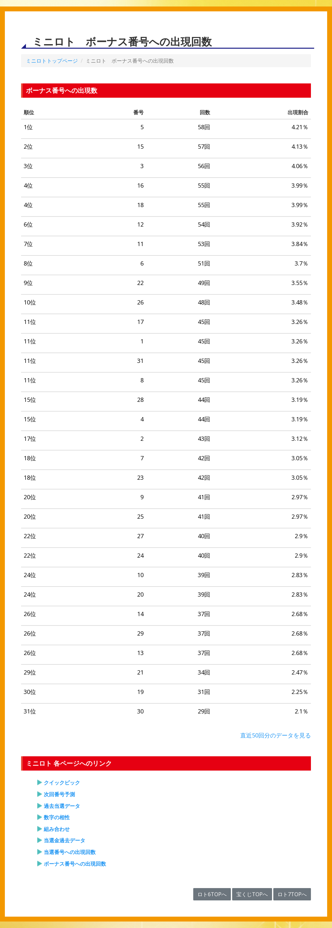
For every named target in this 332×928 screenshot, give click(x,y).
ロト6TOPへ (212, 894)
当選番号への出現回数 (70, 852)
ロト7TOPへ (292, 894)
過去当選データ (62, 806)
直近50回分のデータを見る (275, 735)
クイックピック (62, 782)
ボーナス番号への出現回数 (75, 863)
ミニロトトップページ (52, 60)
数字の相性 (57, 817)
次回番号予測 (59, 794)
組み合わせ (57, 829)
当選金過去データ (64, 840)
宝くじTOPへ (252, 894)
